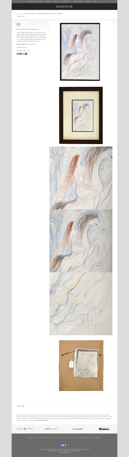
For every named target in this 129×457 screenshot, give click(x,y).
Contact (98, 438)
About (32, 438)
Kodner (64, 6)
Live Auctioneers (51, 429)
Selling (54, 438)
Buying (47, 438)
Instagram (66, 445)
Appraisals (63, 438)
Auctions (39, 438)
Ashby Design (66, 452)
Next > (23, 16)
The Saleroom (104, 429)
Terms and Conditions (42, 420)
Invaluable (78, 429)
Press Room (73, 438)
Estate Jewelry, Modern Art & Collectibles (43, 14)
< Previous (19, 16)
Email (18, 54)
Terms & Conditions (85, 438)
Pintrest (26, 54)
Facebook (20, 54)
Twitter (23, 54)
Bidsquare (25, 429)
